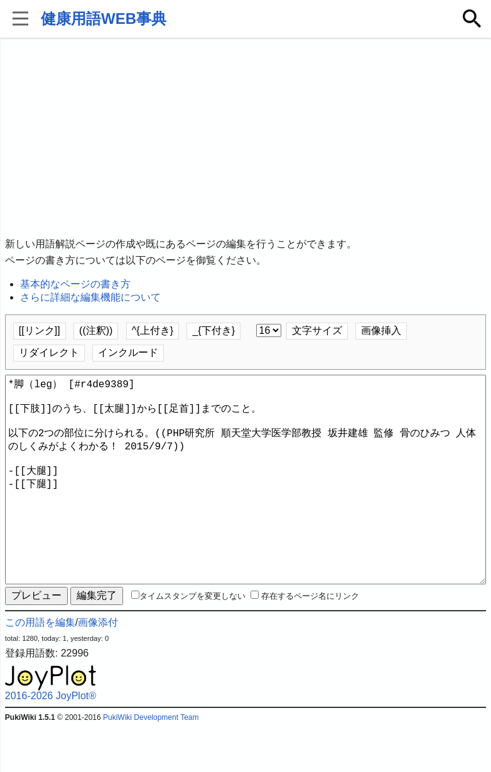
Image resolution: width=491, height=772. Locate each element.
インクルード (128, 352)
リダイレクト (49, 352)
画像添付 (98, 667)
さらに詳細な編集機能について (90, 297)
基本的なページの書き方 (75, 284)
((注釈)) (95, 330)
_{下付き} (213, 330)
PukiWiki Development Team (151, 762)
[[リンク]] (39, 330)
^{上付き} (152, 330)
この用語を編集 (40, 667)
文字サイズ (317, 330)
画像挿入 (381, 330)
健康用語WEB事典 (103, 18)
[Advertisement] (245, 138)
